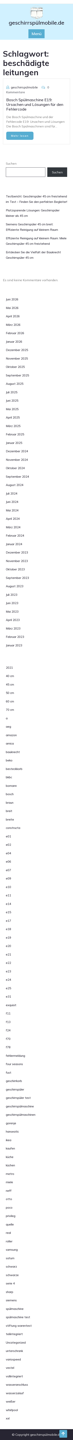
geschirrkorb (14, 1081)
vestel (10, 1368)
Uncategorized (16, 1342)
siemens (11, 1300)
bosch (10, 794)
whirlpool (12, 1410)
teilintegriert (14, 1334)
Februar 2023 (15, 637)
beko (9, 760)
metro (10, 1174)
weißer (10, 1401)
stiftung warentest (19, 1326)
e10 (8, 887)
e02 (8, 845)
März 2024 (13, 527)
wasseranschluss (17, 1384)
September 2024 (17, 476)
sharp (9, 1292)
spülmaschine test (18, 1317)
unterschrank (14, 1351)
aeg (8, 726)
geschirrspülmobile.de (36, 22)
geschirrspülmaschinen (20, 1115)
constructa (13, 828)
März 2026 (13, 325)
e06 (8, 861)
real (8, 1233)
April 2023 (13, 620)
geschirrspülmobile (24, 87)
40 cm (10, 676)
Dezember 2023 (17, 552)
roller (9, 1241)
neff (8, 1191)
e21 (8, 954)
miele (9, 1182)
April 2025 (13, 417)
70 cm (10, 710)
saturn (10, 1258)
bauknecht (13, 752)
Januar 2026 (14, 341)
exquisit (11, 1005)
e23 (8, 971)
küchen (10, 1165)
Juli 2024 (11, 493)
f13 (8, 1022)
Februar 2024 (15, 535)
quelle (10, 1224)
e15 (8, 912)
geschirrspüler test (18, 1098)
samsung (12, 1249)
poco (9, 1207)
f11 (8, 1013)
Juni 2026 (12, 299)
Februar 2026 (15, 333)
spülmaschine (15, 1309)
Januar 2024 (14, 544)
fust (8, 1072)
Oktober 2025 (15, 367)
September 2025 (17, 375)
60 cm (10, 701)
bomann (11, 786)
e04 (8, 853)
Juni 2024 (12, 502)
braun (9, 802)
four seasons (14, 1064)
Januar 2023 (14, 645)
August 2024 (14, 485)
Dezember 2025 (17, 350)
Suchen (11, 163)
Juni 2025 (12, 400)
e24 (8, 980)
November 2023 (17, 561)
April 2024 (13, 519)
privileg (10, 1216)
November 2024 (17, 460)
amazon (11, 735)
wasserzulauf (15, 1393)
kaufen (10, 1148)
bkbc (9, 777)
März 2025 (13, 426)
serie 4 (10, 1283)
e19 (8, 937)
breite (10, 819)
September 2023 (17, 578)
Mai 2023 (12, 611)
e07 (8, 870)
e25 (8, 988)
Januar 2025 (14, 443)
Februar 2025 (15, 434)
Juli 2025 (11, 392)
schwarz (11, 1266)
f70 (8, 1039)
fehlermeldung (15, 1056)
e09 (8, 878)
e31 (8, 996)
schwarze (12, 1275)
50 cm (10, 693)
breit (9, 811)
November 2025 (17, 358)
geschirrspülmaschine (20, 1106)
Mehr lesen (20, 136)
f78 (8, 1047)
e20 (8, 946)
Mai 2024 (12, 510)
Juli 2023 (11, 595)
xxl (8, 1418)
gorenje (11, 1123)
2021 (9, 667)
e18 (8, 929)
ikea (8, 1140)
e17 (8, 921)
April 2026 (13, 316)
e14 (8, 904)
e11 (8, 895)
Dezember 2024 (17, 451)
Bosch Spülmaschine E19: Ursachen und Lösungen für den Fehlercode (34, 104)
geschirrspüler (15, 1089)
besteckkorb (14, 769)
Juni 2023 (12, 603)
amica (10, 743)
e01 (8, 836)
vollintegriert (14, 1376)
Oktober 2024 (15, 468)
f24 (8, 1030)
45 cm (10, 684)
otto (9, 1199)
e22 (8, 963)
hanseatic (12, 1131)
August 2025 (14, 384)
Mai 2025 (12, 409)
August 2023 (14, 586)
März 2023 (13, 628)
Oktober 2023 (15, 569)
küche (9, 1157)
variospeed (13, 1359)
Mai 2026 (12, 308)
